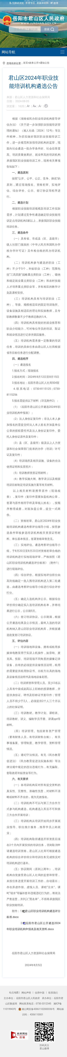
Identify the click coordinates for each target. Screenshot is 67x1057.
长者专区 (30, 3)
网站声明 (26, 992)
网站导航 (8, 52)
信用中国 (40, 992)
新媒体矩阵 (43, 3)
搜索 (49, 29)
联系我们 (53, 992)
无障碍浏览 (16, 3)
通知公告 (44, 62)
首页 (25, 62)
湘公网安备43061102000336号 (36, 1009)
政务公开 (34, 62)
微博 (54, 3)
